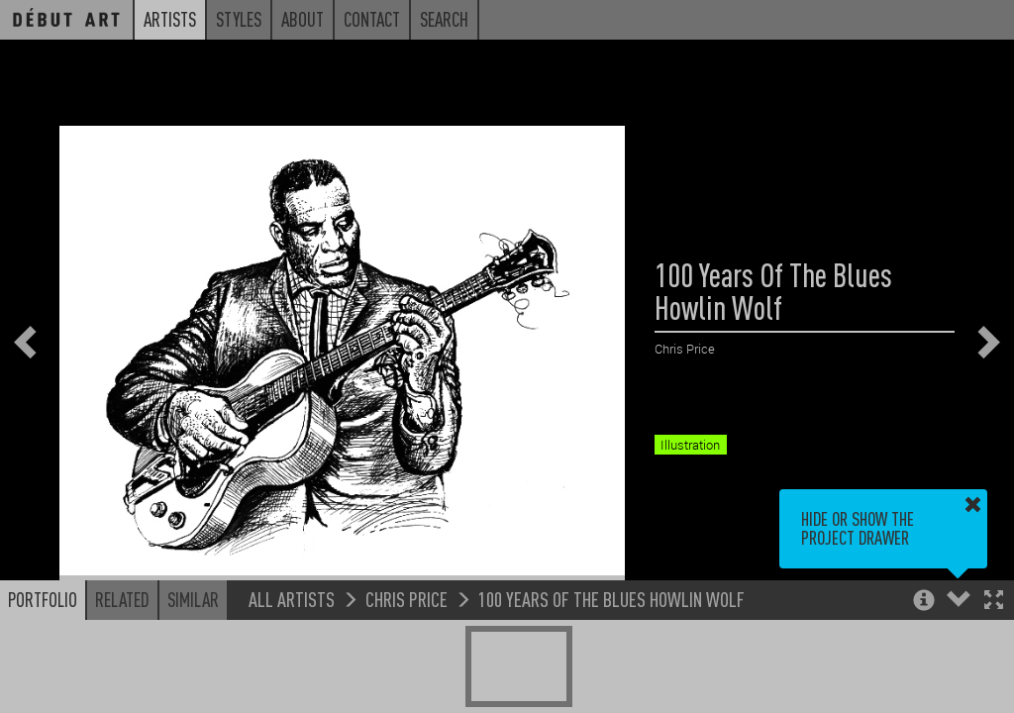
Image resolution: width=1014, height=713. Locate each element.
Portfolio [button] (42, 600)
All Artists (292, 599)
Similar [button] (193, 600)
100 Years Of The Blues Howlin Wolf (611, 599)
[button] (993, 602)
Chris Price (406, 599)
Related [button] (122, 600)
